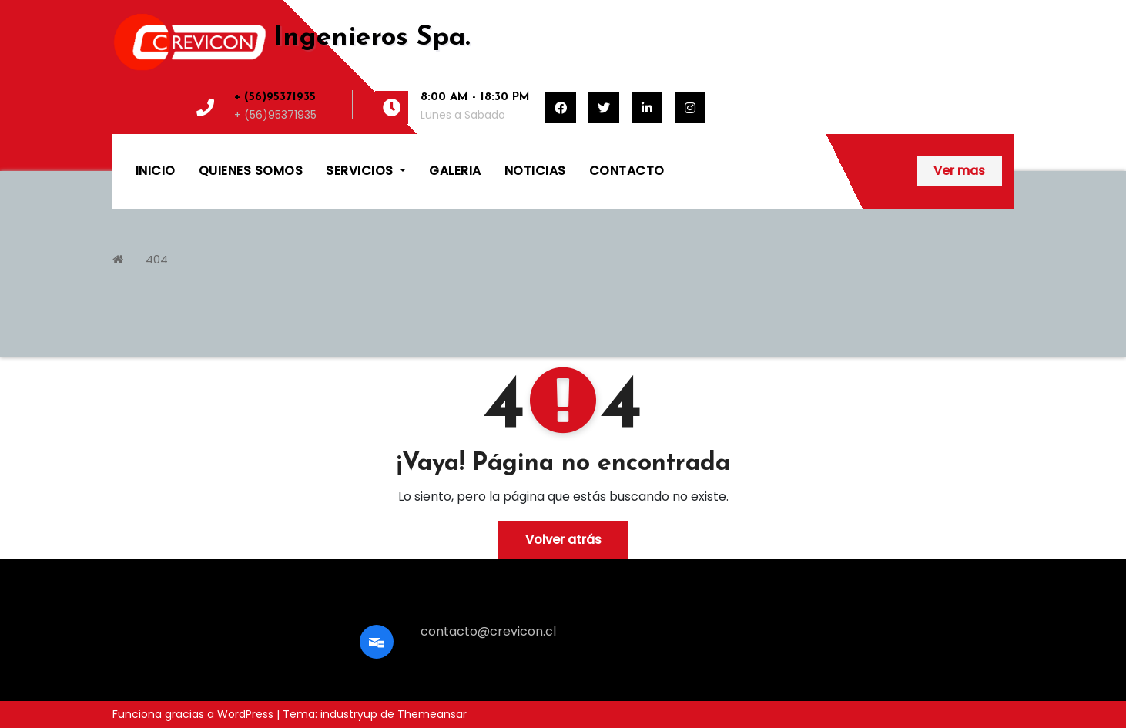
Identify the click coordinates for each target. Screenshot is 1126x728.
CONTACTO (627, 170)
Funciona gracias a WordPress (194, 714)
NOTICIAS (535, 170)
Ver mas (959, 170)
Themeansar (432, 714)
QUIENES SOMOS (251, 170)
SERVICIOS (367, 170)
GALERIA (456, 170)
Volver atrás (563, 540)
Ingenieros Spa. (372, 38)
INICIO (156, 170)
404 (157, 259)
